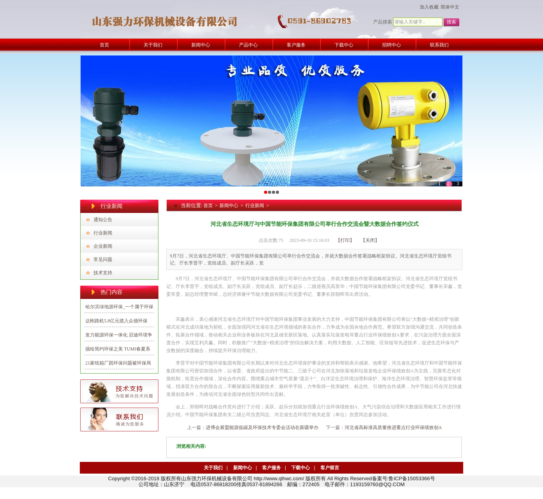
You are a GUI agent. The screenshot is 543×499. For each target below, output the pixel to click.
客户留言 (329, 467)
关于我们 (213, 467)
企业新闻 (102, 246)
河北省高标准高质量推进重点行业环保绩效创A (393, 427)
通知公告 (102, 219)
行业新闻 (102, 233)
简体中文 (450, 7)
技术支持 (102, 272)
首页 (208, 205)
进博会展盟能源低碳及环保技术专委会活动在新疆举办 (262, 427)
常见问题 (102, 259)
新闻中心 (228, 205)
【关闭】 (370, 240)
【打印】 (345, 240)
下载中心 (300, 467)
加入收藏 (429, 7)
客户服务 (271, 467)
